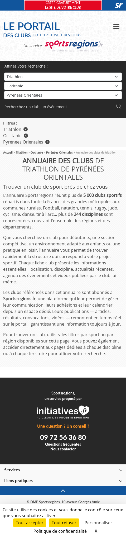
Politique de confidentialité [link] (60, 531)
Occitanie (15, 136)
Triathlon (15, 129)
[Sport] (63, 77)
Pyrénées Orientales (26, 142)
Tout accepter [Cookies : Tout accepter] (29, 523)
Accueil (8, 152)
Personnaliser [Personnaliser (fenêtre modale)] (98, 523)
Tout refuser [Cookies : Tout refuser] (64, 523)
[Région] (63, 86)
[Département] (63, 95)
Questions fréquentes (63, 444)
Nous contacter (63, 449)
